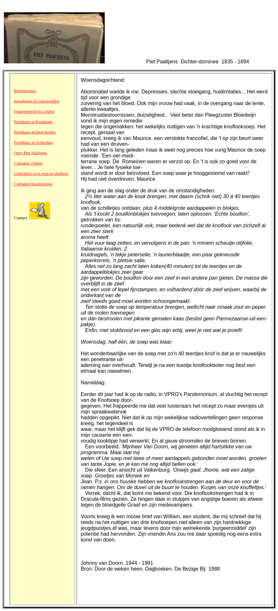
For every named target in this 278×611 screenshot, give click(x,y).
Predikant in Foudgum (33, 121)
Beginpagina (25, 90)
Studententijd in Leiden (34, 111)
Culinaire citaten (28, 163)
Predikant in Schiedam (33, 142)
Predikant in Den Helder (35, 132)
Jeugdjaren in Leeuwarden (36, 101)
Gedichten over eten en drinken (41, 173)
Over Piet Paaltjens (30, 152)
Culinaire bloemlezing (33, 183)
